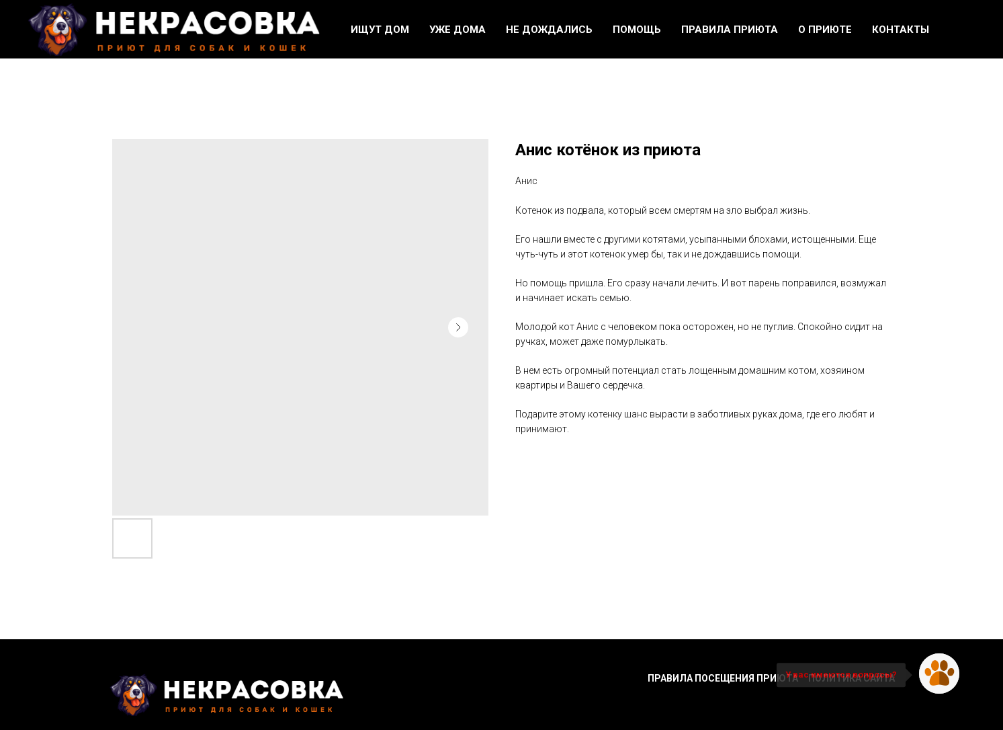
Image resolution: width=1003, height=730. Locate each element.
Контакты (900, 30)
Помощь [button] (637, 30)
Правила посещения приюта (723, 678)
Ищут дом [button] (380, 30)
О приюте (825, 30)
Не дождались (549, 30)
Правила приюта (729, 30)
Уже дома (457, 30)
